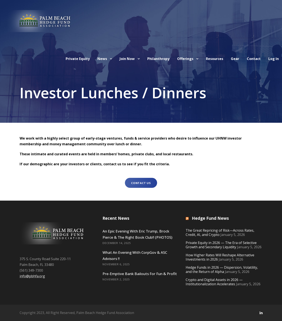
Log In (273, 58)
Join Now (127, 58)
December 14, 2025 (117, 243)
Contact (254, 58)
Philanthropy (158, 58)
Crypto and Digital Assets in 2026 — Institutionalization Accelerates (214, 281)
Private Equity (78, 58)
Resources (214, 58)
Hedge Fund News (210, 218)
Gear (235, 58)
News (102, 58)
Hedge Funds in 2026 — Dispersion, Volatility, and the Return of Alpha (222, 269)
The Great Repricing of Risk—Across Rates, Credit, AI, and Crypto (220, 232)
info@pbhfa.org (32, 276)
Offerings (185, 58)
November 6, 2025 (116, 264)
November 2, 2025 (116, 279)
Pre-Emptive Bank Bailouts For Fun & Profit (140, 273)
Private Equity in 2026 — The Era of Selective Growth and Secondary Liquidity (221, 244)
